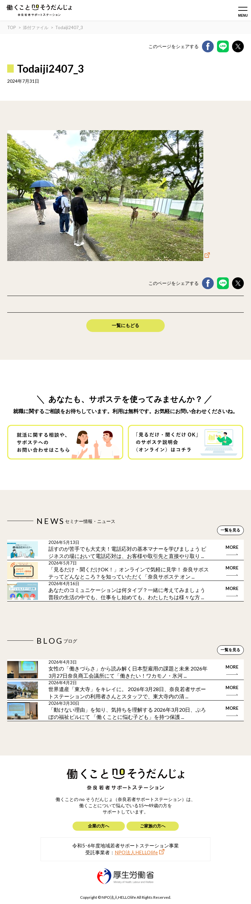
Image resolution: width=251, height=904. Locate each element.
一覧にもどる (125, 325)
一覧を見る (230, 530)
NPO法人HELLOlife (136, 852)
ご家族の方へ (152, 825)
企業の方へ (98, 825)
